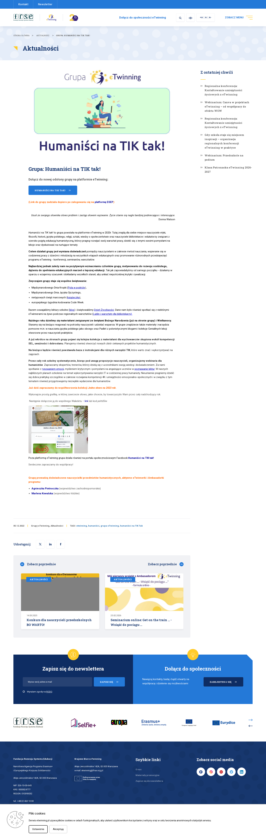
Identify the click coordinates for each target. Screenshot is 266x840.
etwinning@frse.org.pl (92, 770)
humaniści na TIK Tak (131, 526)
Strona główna (21, 35)
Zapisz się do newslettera (149, 781)
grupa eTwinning (110, 526)
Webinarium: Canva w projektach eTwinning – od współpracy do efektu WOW (227, 106)
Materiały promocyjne (147, 775)
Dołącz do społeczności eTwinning (142, 17)
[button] (60, 544)
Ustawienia (38, 829)
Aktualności (42, 35)
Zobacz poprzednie (41, 564)
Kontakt (23, 4)
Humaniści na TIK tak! (50, 190)
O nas (138, 769)
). (112, 313)
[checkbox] (24, 692)
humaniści (93, 526)
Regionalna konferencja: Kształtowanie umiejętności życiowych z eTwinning (223, 90)
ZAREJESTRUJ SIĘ (226, 683)
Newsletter (45, 4)
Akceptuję (58, 829)
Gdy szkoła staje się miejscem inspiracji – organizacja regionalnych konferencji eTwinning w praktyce (224, 141)
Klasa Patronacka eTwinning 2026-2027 (228, 169)
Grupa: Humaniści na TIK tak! (73, 35)
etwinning (81, 526)
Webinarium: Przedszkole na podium (224, 157)
